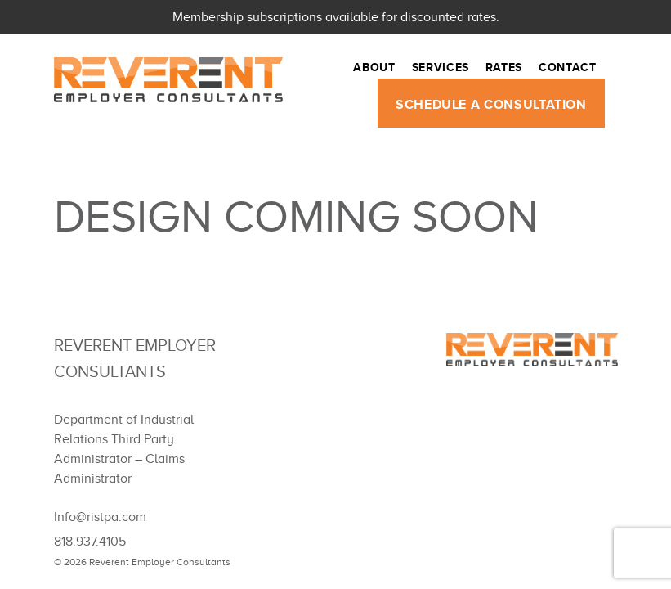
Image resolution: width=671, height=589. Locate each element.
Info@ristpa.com (100, 517)
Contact (567, 70)
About (374, 70)
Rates (503, 70)
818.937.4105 (90, 541)
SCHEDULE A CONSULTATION (491, 107)
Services (440, 70)
